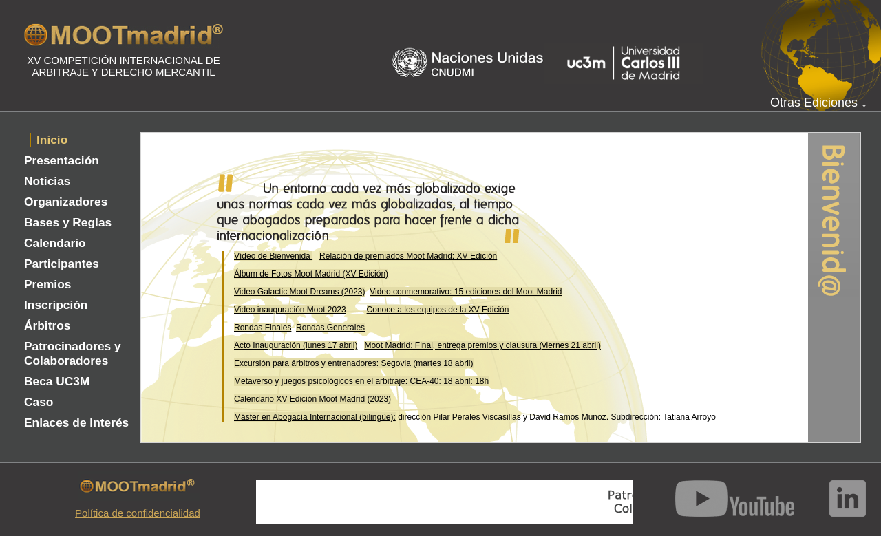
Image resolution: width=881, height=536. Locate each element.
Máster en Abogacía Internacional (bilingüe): (315, 417)
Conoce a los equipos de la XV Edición (438, 309)
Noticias (47, 181)
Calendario (55, 243)
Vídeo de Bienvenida (273, 256)
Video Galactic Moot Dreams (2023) (299, 292)
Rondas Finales (262, 327)
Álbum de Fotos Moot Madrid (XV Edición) (311, 274)
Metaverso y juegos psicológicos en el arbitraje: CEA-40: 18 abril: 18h (361, 381)
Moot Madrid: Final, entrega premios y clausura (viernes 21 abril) (482, 345)
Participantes (61, 263)
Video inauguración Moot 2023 (290, 309)
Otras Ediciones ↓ (818, 102)
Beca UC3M (56, 381)
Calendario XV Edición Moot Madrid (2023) (312, 399)
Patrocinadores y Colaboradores (72, 353)
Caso (38, 402)
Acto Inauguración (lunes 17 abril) (295, 345)
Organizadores (65, 201)
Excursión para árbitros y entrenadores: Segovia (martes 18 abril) (354, 363)
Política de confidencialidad (137, 513)
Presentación (61, 160)
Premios (47, 284)
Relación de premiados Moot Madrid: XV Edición (408, 256)
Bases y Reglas (68, 222)
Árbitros (47, 325)
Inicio (51, 140)
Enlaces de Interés (76, 422)
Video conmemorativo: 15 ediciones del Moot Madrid (466, 292)
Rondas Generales (330, 327)
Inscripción (55, 305)
